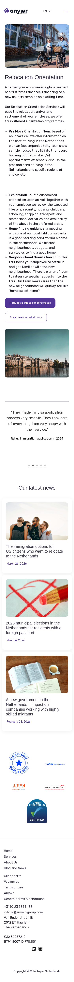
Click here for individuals (26, 317)
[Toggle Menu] (49, 11)
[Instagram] (40, 948)
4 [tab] (41, 466)
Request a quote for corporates (30, 302)
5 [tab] (45, 466)
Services (10, 857)
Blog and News (15, 868)
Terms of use (13, 887)
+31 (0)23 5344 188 (18, 907)
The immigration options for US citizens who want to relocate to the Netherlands (34, 551)
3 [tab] (37, 466)
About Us (11, 862)
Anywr (9, 893)
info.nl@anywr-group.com (23, 912)
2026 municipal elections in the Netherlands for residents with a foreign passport (33, 628)
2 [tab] (33, 466)
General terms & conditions (24, 899)
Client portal (13, 876)
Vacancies (11, 881)
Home (8, 851)
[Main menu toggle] (65, 11)
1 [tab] (29, 466)
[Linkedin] (34, 948)
